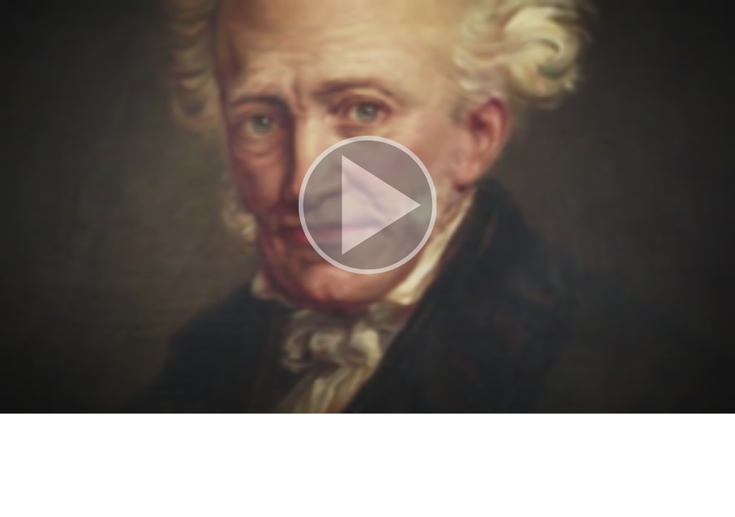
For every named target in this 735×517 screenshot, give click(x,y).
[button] (367, 207)
